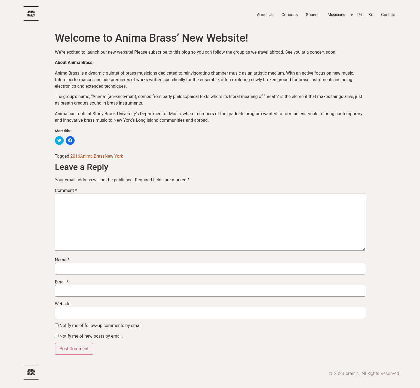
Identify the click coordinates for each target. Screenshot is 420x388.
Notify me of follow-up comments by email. (101, 325)
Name (62, 260)
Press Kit (365, 14)
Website (62, 304)
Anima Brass (92, 156)
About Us (265, 14)
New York (114, 156)
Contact (388, 14)
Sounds (313, 14)
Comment (66, 190)
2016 (75, 156)
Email (62, 282)
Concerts (289, 14)
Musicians (336, 14)
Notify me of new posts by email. (91, 336)
